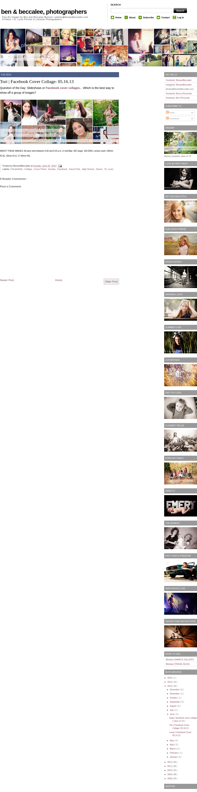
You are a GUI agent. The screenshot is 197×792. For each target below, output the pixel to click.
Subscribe (148, 17)
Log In (180, 17)
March (173, 749)
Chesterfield (16, 169)
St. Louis (108, 169)
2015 (169, 678)
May (172, 740)
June (172, 714)
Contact (165, 17)
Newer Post (7, 280)
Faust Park (75, 169)
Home (118, 17)
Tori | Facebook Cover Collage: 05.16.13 (37, 81)
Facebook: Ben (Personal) (178, 98)
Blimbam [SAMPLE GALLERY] (180, 659)
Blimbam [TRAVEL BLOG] (178, 664)
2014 (169, 682)
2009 (169, 774)
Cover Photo (40, 169)
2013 (169, 686)
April (172, 745)
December (175, 689)
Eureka (52, 169)
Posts (170, 113)
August (173, 706)
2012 (169, 762)
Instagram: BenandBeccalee (179, 85)
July (172, 710)
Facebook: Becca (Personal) (179, 93)
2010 (169, 770)
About (132, 17)
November (175, 694)
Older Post (111, 281)
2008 (169, 778)
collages (74, 88)
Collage (28, 169)
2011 (169, 766)
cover (64, 88)
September (175, 702)
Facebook (52, 88)
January (174, 757)
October (174, 698)
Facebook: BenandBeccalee (178, 80)
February (174, 753)
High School (88, 169)
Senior (99, 169)
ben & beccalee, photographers (44, 11)
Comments (172, 119)
